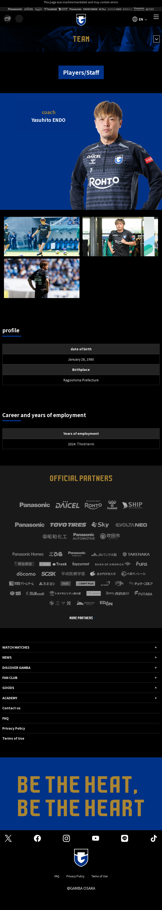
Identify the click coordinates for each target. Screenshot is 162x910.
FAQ (5, 718)
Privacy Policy (13, 728)
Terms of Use (13, 738)
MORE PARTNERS (81, 618)
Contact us (11, 708)
